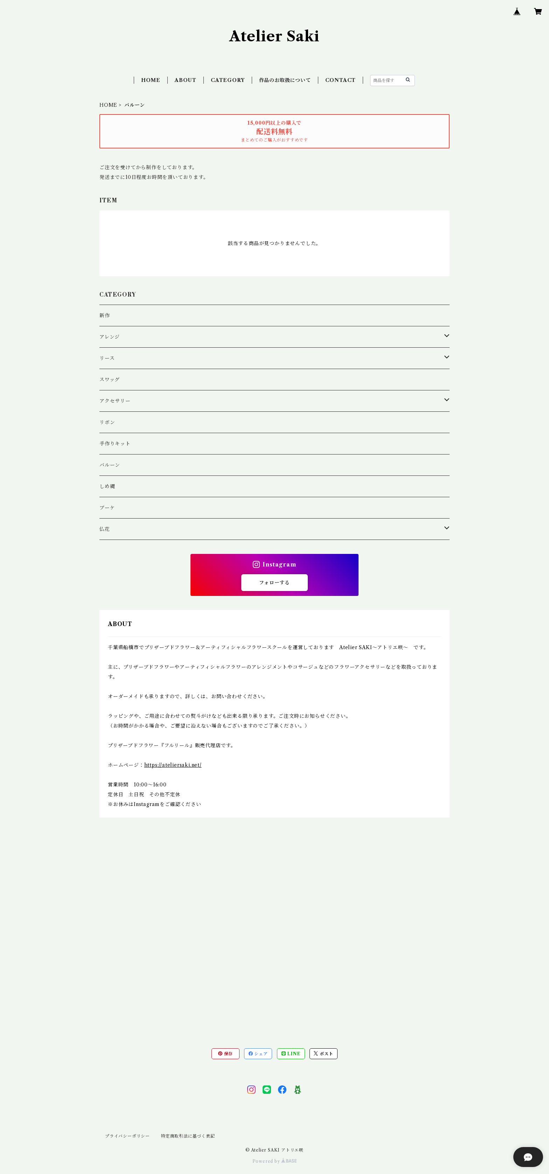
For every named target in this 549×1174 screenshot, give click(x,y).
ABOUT (185, 80)
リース (106, 358)
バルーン (109, 465)
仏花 (104, 529)
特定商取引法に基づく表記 (188, 1136)
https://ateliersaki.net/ (173, 765)
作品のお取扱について (285, 80)
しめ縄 (107, 486)
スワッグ (109, 379)
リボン (107, 422)
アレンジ (109, 337)
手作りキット (115, 443)
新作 (104, 315)
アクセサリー (115, 401)
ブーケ (107, 508)
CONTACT (340, 80)
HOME (150, 80)
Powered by (274, 1161)
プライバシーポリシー (127, 1136)
